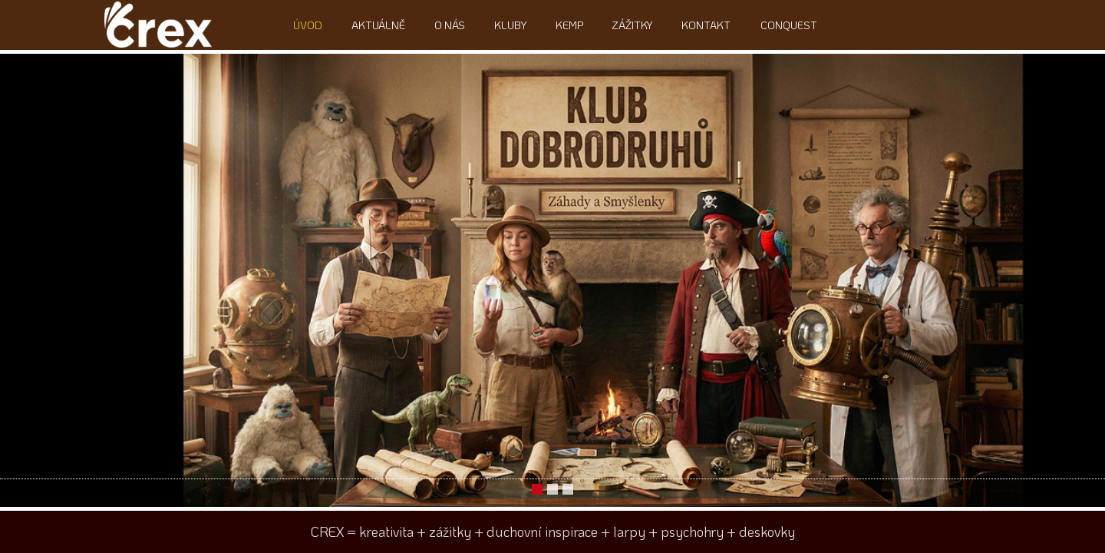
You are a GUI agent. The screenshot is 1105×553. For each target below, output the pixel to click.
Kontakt (696, 25)
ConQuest (775, 25)
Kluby (510, 25)
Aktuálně (384, 25)
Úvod (317, 25)
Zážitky (626, 25)
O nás (452, 25)
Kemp (566, 25)
